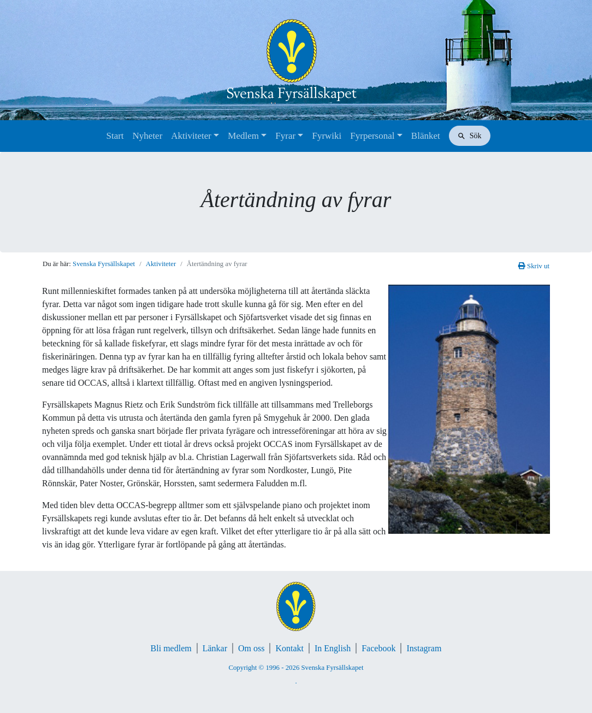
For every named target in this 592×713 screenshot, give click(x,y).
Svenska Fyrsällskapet (104, 264)
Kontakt (289, 648)
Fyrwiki (326, 136)
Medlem (243, 136)
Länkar (215, 648)
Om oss (251, 648)
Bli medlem (171, 648)
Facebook (378, 648)
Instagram (423, 648)
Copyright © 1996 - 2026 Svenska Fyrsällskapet (295, 667)
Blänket (425, 136)
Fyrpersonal (372, 136)
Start (114, 136)
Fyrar (285, 136)
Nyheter (148, 136)
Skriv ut (533, 266)
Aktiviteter (191, 136)
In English (333, 648)
